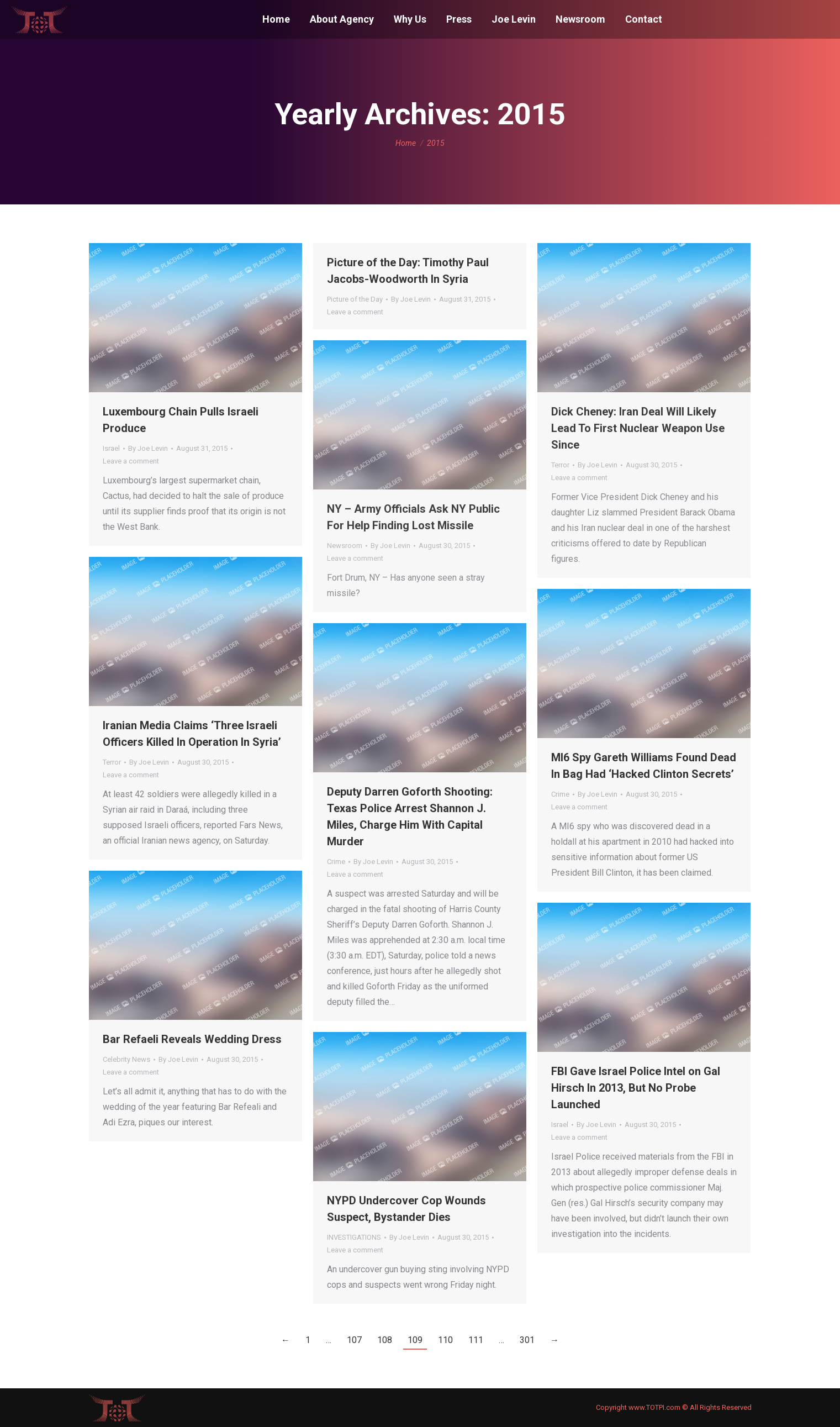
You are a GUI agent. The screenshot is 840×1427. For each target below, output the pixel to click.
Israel (111, 448)
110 (445, 1340)
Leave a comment (131, 461)
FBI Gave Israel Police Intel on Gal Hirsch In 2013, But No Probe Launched (635, 1088)
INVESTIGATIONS (354, 1237)
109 (415, 1340)
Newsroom (344, 545)
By (148, 448)
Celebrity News (126, 1059)
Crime (560, 794)
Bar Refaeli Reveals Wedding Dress (192, 1039)
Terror (560, 465)
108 (384, 1340)
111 (475, 1340)
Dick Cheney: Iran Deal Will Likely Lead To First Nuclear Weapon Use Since (638, 428)
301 (527, 1340)
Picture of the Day (355, 299)
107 (354, 1340)
